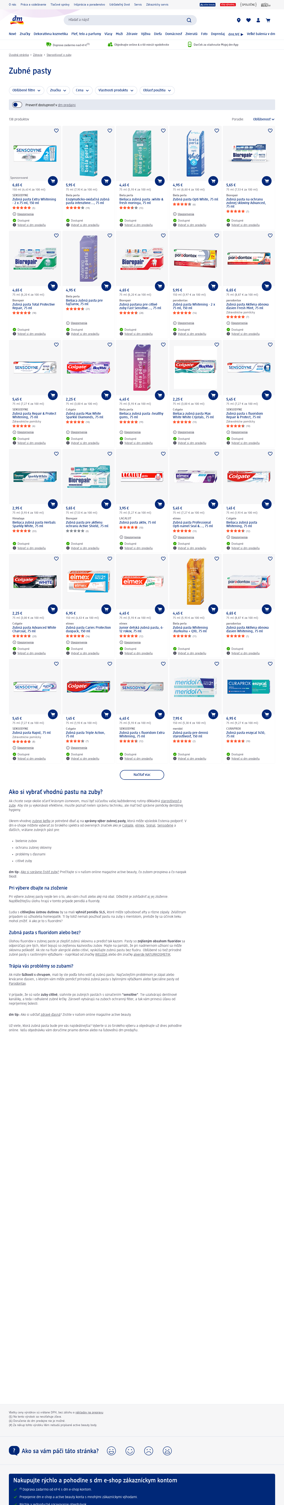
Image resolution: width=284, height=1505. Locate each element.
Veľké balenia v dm (261, 34)
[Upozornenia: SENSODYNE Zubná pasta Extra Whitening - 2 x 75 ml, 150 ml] (23, 214)
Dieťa (158, 34)
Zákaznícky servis (157, 4)
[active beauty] (208, 4)
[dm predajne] (238, 20)
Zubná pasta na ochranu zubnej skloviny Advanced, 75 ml (246, 203)
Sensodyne (165, 825)
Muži (119, 34)
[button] (111, 1450)
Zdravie (132, 34)
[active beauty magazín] (266, 4)
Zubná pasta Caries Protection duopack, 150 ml (88, 629)
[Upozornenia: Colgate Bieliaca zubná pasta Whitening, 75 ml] (237, 537)
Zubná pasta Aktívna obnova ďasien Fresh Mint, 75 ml (247, 306)
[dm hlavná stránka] (16, 20)
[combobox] (130, 20)
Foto (204, 34)
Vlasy (108, 34)
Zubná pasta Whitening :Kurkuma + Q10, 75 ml (190, 629)
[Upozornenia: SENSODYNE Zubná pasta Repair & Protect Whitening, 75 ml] (23, 432)
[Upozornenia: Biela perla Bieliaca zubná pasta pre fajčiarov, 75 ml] (76, 323)
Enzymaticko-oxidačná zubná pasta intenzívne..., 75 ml (87, 201)
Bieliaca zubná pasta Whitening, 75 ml (241, 524)
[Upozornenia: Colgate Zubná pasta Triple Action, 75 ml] (76, 748)
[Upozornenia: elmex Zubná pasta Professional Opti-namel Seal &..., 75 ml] (183, 537)
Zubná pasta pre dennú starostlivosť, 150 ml (190, 734)
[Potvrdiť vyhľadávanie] (189, 20)
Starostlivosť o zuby (59, 55)
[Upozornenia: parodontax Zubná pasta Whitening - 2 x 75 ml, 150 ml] (183, 323)
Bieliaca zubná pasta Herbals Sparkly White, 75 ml (34, 524)
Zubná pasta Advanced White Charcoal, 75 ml (34, 629)
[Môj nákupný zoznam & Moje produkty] (248, 20)
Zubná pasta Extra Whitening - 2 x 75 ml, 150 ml (34, 201)
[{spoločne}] (248, 4)
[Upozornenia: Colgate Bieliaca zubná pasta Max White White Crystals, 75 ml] (183, 432)
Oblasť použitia (154, 90)
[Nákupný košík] (268, 20)
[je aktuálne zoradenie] (261, 119)
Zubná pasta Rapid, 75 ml (31, 733)
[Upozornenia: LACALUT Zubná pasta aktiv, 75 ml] (130, 537)
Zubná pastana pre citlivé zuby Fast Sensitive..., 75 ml (140, 306)
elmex (139, 825)
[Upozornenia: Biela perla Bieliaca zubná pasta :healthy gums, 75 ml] (130, 432)
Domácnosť (173, 34)
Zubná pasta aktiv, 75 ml (137, 523)
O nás (12, 4)
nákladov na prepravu (89, 1412)
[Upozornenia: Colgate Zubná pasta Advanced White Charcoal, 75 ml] (23, 642)
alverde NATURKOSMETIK (152, 955)
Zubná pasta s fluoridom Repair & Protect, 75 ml (244, 415)
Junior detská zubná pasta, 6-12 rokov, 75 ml (141, 629)
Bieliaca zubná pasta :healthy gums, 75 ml (141, 415)
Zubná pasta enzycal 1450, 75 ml (245, 734)
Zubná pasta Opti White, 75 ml (195, 199)
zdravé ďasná (50, 1015)
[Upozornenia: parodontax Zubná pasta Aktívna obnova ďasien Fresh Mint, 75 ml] (237, 323)
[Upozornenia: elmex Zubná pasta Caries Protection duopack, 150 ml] (76, 642)
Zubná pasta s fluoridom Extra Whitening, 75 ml (142, 734)
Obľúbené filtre (23, 90)
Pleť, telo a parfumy (86, 34)
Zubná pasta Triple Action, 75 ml (85, 734)
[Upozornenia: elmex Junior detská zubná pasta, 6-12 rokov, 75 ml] (130, 642)
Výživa (145, 34)
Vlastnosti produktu (113, 90)
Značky (25, 34)
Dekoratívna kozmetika (51, 34)
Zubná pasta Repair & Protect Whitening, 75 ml (34, 415)
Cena (79, 90)
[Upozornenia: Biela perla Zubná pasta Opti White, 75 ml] (183, 214)
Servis (138, 4)
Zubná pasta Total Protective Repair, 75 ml (33, 306)
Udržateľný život (119, 4)
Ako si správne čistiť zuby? (40, 872)
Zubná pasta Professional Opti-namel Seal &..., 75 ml (193, 524)
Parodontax (17, 984)
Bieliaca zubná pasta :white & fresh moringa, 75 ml (141, 201)
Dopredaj (218, 34)
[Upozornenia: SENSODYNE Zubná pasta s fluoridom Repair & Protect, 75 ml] (237, 432)
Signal (150, 825)
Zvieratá (191, 34)
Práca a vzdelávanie (33, 4)
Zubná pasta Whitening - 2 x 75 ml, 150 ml (194, 306)
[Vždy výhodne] (228, 4)
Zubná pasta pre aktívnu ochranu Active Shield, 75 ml (87, 524)
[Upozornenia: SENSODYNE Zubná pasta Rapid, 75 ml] (23, 748)
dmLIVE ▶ (235, 34)
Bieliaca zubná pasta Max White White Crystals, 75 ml (193, 415)
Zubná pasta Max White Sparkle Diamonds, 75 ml (84, 415)
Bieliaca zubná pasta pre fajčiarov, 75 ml (84, 302)
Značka (55, 90)
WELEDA (101, 955)
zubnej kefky (41, 821)
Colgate (127, 825)
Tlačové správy (60, 4)
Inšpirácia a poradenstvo (89, 4)
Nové (12, 34)
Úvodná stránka (19, 55)
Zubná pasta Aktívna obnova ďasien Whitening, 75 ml (247, 629)
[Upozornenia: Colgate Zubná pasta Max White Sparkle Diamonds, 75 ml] (76, 432)
